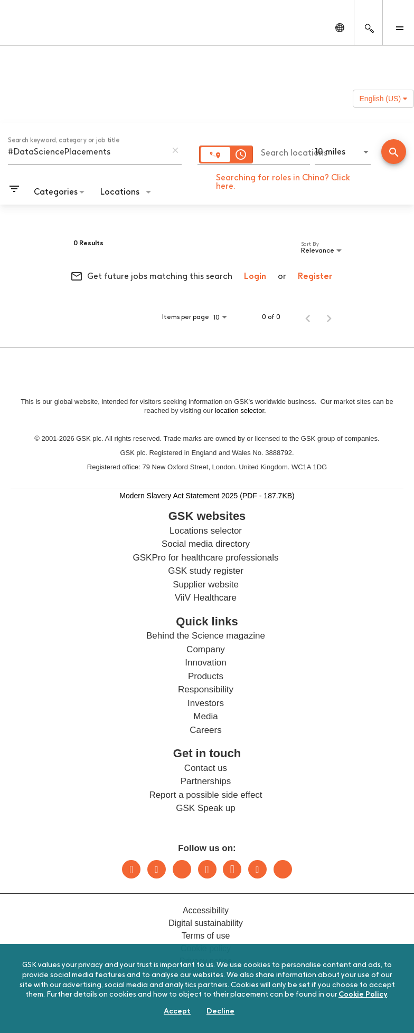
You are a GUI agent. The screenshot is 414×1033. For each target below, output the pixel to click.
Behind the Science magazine (205, 636)
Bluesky (182, 869)
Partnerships (206, 781)
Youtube (257, 869)
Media (205, 716)
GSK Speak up (205, 808)
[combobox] (87, 151)
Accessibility (206, 910)
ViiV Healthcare (206, 598)
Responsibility (205, 689)
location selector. (241, 410)
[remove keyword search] (175, 150)
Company (205, 649)
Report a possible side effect (205, 795)
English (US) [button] (383, 98)
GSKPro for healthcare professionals (206, 558)
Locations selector (206, 531)
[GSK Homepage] (36, 31)
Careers (205, 730)
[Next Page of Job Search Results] (329, 316)
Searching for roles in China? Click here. (283, 181)
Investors (205, 703)
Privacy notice (206, 961)
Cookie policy (206, 948)
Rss (283, 869)
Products (205, 676)
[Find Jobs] (393, 152)
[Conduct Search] (393, 151)
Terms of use (206, 935)
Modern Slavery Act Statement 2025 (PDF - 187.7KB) (207, 495)
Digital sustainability (205, 923)
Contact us (205, 768)
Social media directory (206, 544)
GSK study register (205, 571)
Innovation (205, 663)
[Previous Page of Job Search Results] (307, 316)
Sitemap (205, 973)
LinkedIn (131, 869)
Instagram (207, 869)
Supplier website (206, 585)
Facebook (232, 869)
